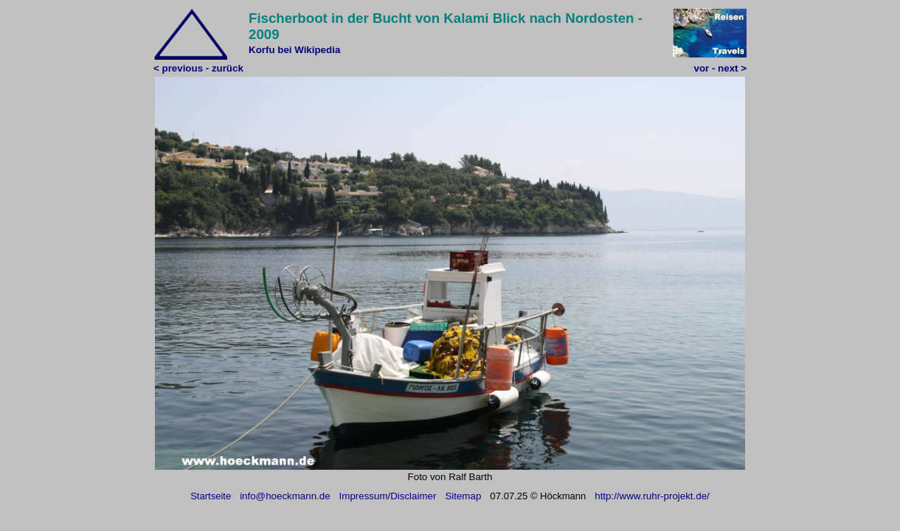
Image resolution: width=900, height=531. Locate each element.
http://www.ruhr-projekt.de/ (652, 496)
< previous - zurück (198, 68)
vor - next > (720, 68)
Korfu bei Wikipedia (294, 49)
